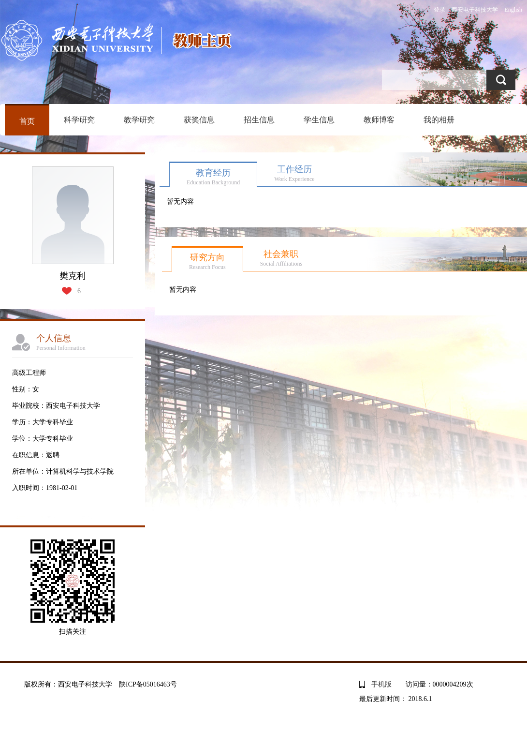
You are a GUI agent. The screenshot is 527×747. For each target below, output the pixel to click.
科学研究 (79, 120)
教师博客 (379, 120)
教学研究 (139, 120)
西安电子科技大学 (475, 9)
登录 (439, 9)
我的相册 (439, 120)
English (513, 9)
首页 (27, 121)
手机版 (381, 684)
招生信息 (259, 120)
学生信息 (319, 120)
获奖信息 (199, 120)
